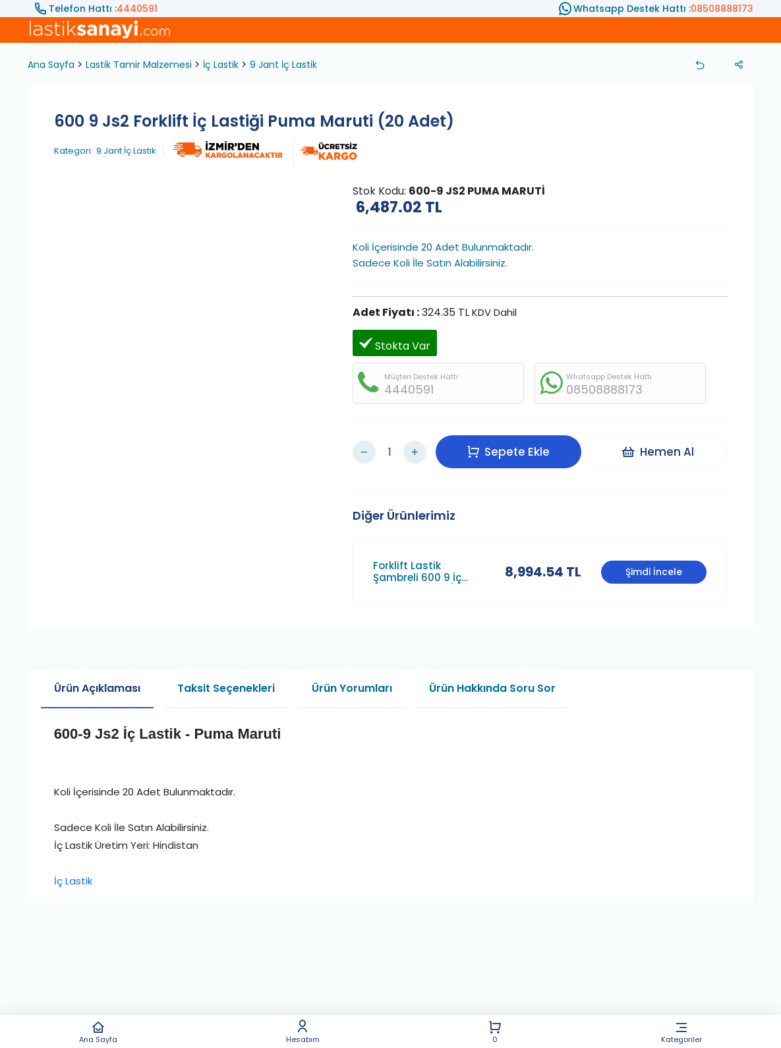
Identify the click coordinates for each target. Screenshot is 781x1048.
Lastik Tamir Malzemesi (139, 64)
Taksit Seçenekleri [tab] (226, 678)
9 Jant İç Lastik (283, 64)
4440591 (137, 8)
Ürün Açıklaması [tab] (97, 678)
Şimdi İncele (653, 562)
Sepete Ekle (511, 446)
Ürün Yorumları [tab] (352, 678)
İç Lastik (221, 64)
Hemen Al (660, 446)
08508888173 (722, 8)
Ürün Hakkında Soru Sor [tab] (492, 678)
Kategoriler (682, 1031)
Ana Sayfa (98, 1031)
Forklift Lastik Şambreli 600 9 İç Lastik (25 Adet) (417, 562)
